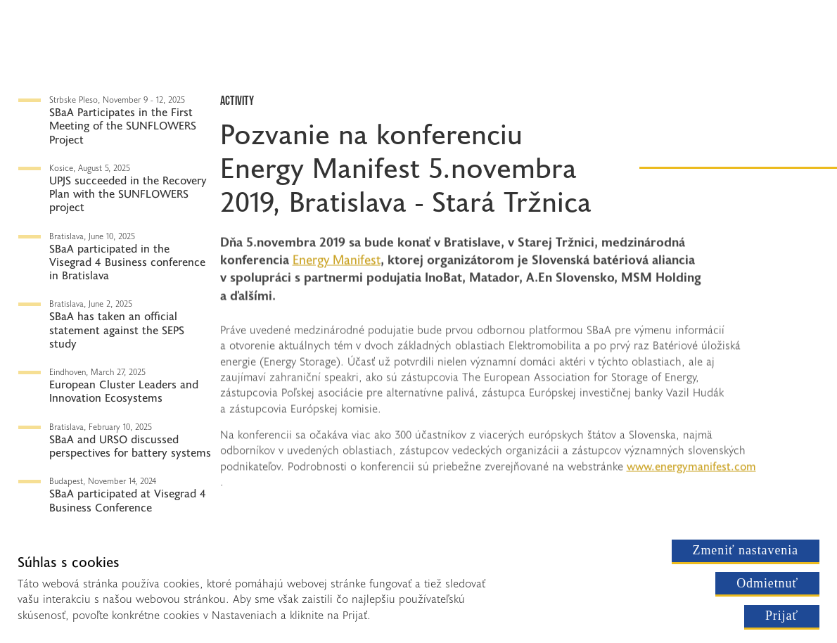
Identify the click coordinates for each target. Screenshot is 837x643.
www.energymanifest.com (691, 467)
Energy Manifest (320, 167)
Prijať (781, 616)
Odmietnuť (767, 583)
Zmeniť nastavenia (745, 550)
